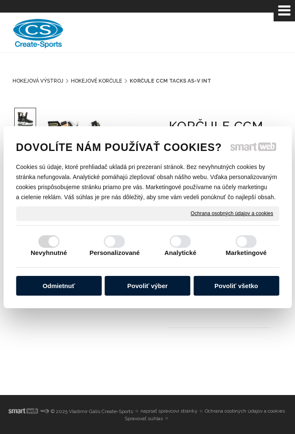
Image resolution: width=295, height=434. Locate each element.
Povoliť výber (147, 285)
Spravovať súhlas (144, 418)
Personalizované (114, 252)
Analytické (180, 252)
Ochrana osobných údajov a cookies (232, 213)
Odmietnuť (58, 285)
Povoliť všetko (236, 285)
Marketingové (246, 252)
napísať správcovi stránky (169, 411)
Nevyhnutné (49, 252)
